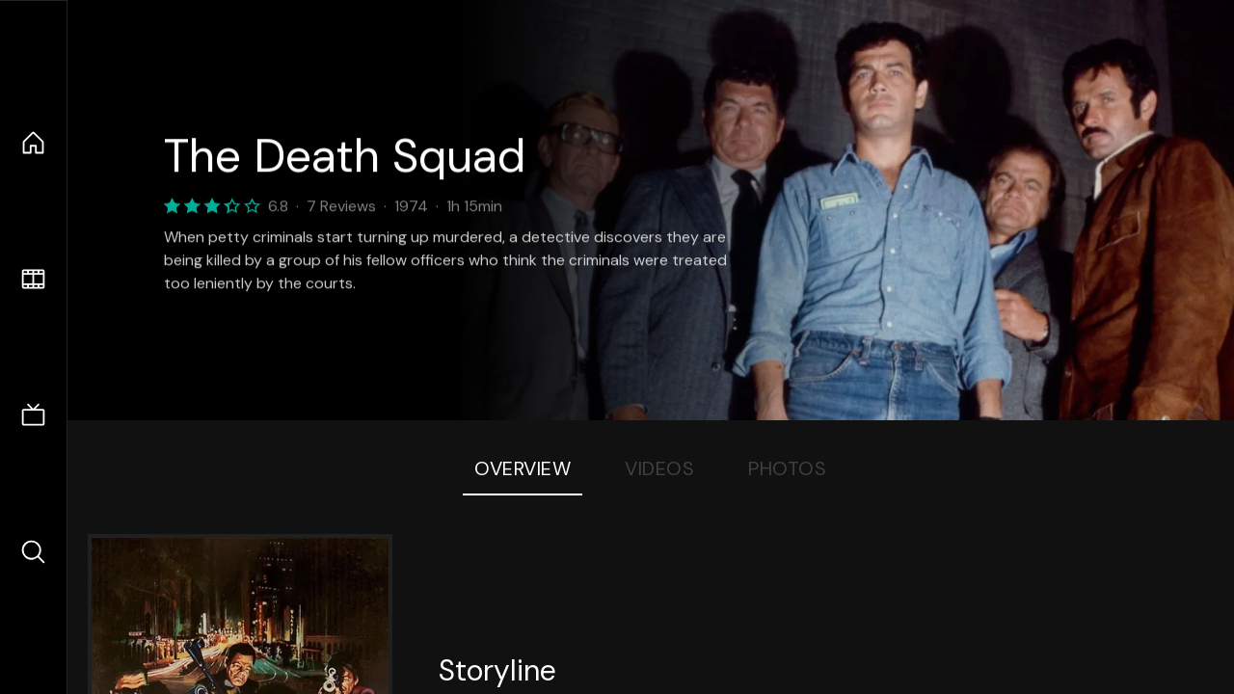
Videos (659, 468)
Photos (787, 468)
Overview (522, 468)
